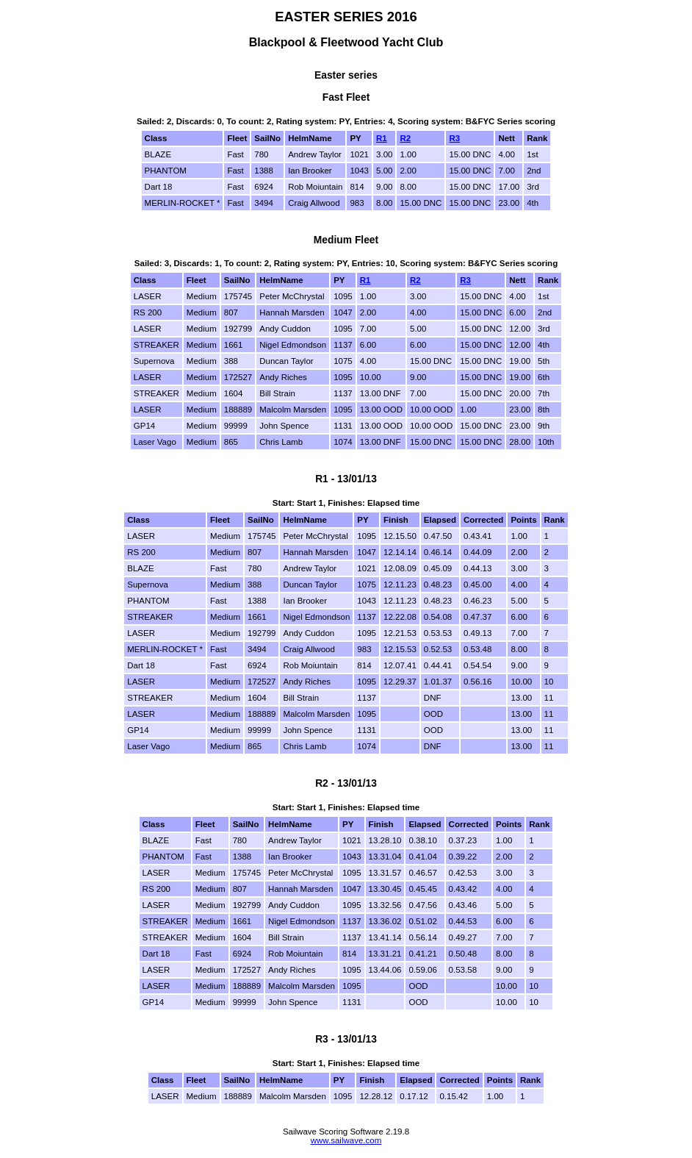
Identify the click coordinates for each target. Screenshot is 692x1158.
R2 (405, 138)
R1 (381, 138)
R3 (454, 138)
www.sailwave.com (346, 1140)
